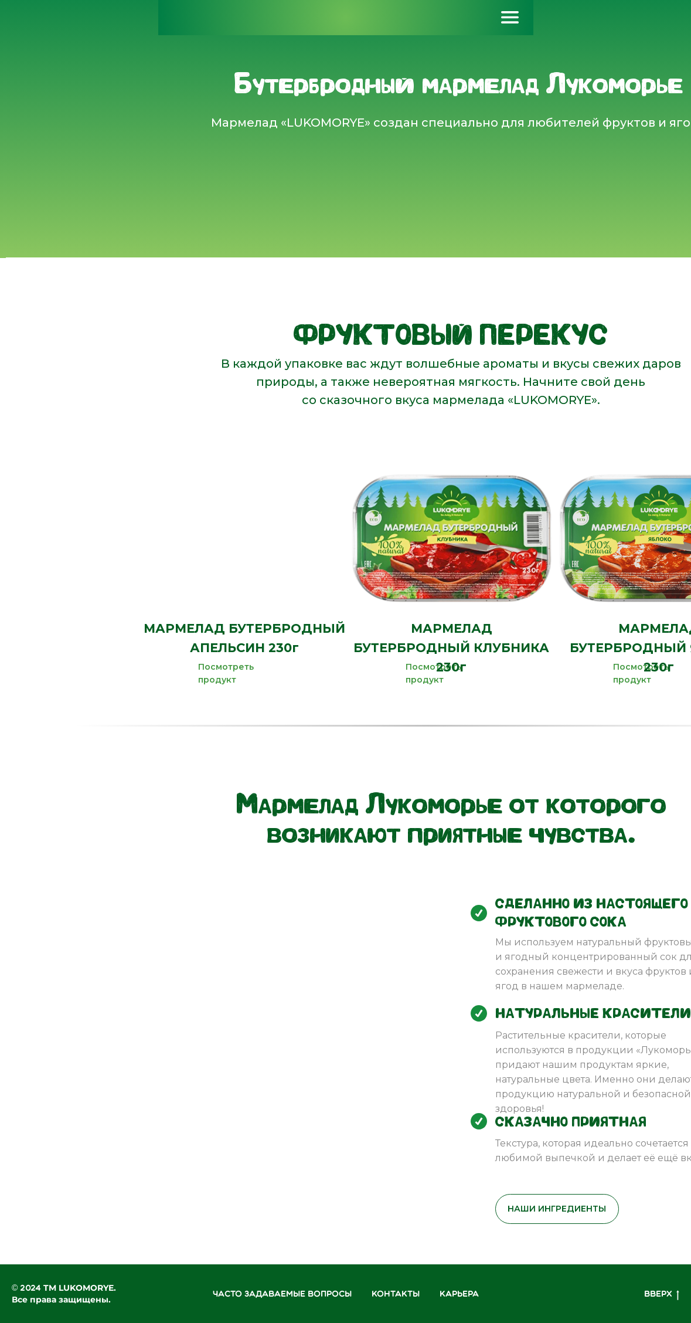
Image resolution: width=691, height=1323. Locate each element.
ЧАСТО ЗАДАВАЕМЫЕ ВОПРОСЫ (282, 1294)
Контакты (396, 1294)
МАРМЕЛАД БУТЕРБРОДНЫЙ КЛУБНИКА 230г (451, 647)
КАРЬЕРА (459, 1294)
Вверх (661, 1295)
